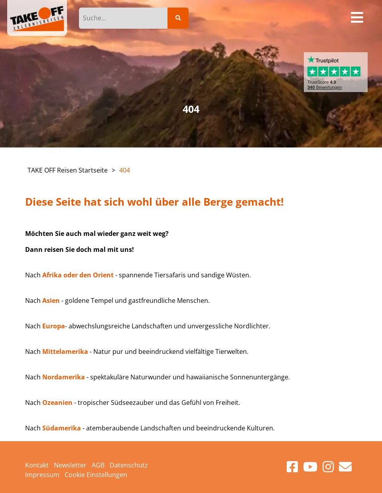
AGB (98, 465)
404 (124, 170)
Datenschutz (129, 465)
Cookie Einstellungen (96, 474)
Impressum (42, 474)
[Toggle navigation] (357, 18)
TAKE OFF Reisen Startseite (68, 170)
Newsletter (70, 465)
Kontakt (37, 465)
